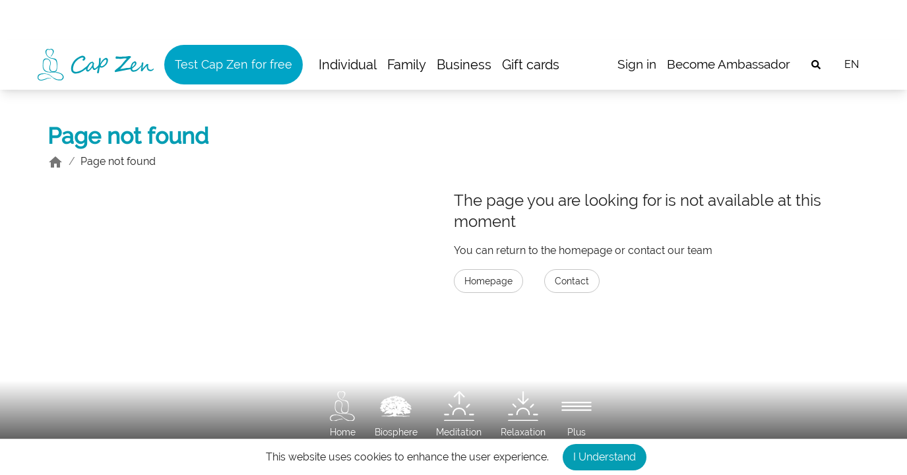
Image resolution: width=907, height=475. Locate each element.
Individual (348, 65)
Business (464, 65)
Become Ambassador (728, 64)
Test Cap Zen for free (233, 64)
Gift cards (530, 65)
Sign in (636, 64)
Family (406, 65)
